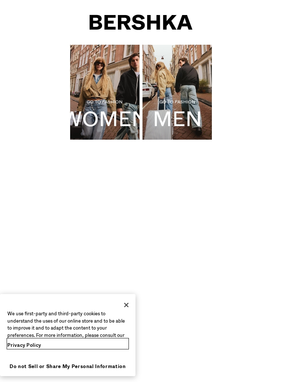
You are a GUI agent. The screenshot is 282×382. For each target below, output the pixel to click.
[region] (67, 335)
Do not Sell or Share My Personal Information (68, 366)
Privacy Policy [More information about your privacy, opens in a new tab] (24, 345)
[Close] (126, 305)
